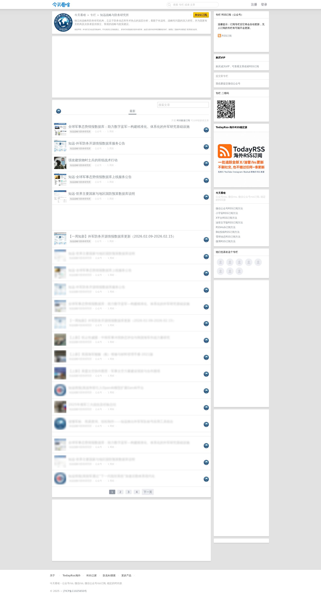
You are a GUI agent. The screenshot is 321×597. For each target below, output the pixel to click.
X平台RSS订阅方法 (226, 217)
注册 (254, 4)
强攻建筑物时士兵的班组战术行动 (93, 160)
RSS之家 (91, 575)
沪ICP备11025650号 (75, 591)
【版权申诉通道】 (180, 29)
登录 (264, 4)
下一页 (148, 492)
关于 (52, 575)
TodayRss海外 (71, 575)
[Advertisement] (241, 343)
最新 (132, 111)
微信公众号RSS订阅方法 (229, 208)
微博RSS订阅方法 (225, 241)
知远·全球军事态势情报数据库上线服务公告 (100, 177)
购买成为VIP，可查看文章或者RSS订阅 (237, 66)
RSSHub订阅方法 (225, 227)
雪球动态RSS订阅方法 (228, 236)
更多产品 (126, 575)
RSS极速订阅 (183, 120)
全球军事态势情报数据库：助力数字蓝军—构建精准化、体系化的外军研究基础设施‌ (129, 127)
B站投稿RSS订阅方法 (228, 232)
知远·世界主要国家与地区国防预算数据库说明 (101, 194)
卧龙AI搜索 (109, 575)
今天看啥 (80, 15)
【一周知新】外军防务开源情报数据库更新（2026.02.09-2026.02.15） (122, 236)
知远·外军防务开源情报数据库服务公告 (96, 143)
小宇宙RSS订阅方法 (227, 213)
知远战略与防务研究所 (114, 15)
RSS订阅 (227, 35)
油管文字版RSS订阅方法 (229, 222)
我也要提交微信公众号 (228, 83)
